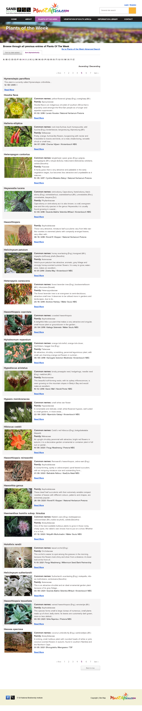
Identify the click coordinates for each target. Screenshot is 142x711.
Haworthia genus (12, 491)
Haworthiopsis (11, 224)
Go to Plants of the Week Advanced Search (81, 52)
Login (126, 5)
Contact (128, 19)
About (28, 19)
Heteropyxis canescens (16, 284)
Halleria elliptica (12, 124)
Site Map (102, 698)
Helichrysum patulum (15, 252)
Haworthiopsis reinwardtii (17, 463)
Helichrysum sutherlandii (17, 579)
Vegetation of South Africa (77, 19)
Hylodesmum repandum (16, 343)
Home (14, 19)
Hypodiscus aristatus (15, 372)
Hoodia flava (10, 95)
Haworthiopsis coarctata (17, 315)
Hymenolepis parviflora (16, 78)
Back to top (90, 676)
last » (96, 73)
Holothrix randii (12, 551)
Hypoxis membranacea (16, 403)
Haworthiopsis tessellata (17, 608)
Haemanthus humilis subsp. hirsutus (23, 519)
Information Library (108, 19)
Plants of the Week (47, 19)
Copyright (94, 698)
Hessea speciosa (12, 637)
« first (58, 73)
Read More (8, 90)
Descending (95, 66)
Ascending (83, 66)
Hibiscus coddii (12, 432)
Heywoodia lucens (13, 190)
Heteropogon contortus (16, 155)
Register (133, 5)
